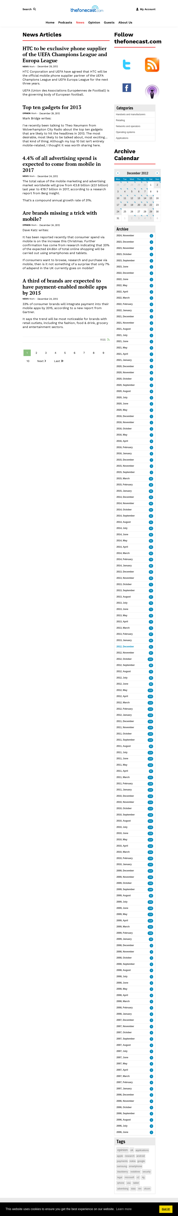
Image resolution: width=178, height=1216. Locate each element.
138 (150, 784)
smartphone (135, 1166)
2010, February (125, 858)
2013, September (126, 590)
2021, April (122, 354)
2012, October (124, 659)
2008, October (124, 957)
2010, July (122, 827)
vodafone (135, 1171)
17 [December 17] (118, 205)
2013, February (125, 634)
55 (151, 547)
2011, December (125, 721)
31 (151, 522)
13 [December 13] (139, 198)
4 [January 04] (145, 218)
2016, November (125, 422)
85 (151, 566)
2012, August (124, 671)
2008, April (122, 995)
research (130, 1155)
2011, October (124, 733)
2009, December (125, 870)
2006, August (124, 1119)
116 (150, 790)
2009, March (123, 926)
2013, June (122, 609)
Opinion (94, 22)
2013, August (124, 596)
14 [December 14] (145, 198)
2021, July (122, 335)
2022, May (122, 285)
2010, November (125, 802)
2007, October (124, 1032)
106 (150, 722)
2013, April (122, 621)
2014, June (122, 534)
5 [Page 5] (65, 352)
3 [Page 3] (46, 352)
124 (150, 753)
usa (128, 1183)
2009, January (124, 939)
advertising (122, 1188)
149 (150, 883)
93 (151, 896)
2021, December (125, 316)
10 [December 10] (118, 198)
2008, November (125, 951)
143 (150, 865)
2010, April (122, 845)
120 (150, 759)
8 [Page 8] (94, 352)
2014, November (125, 503)
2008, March (123, 1001)
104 (150, 852)
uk (131, 1150)
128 (150, 833)
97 (151, 634)
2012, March (123, 702)
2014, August (124, 522)
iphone (120, 1183)
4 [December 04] (124, 191)
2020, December (125, 366)
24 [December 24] (118, 211)
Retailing (120, 120)
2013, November (125, 578)
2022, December (125, 273)
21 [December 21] (145, 205)
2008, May (122, 989)
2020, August (124, 391)
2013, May (122, 615)
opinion (122, 1150)
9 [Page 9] (103, 352)
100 (150, 696)
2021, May (122, 347)
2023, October (124, 254)
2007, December (125, 1020)
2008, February (125, 1007)
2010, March (123, 852)
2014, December (125, 497)
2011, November (125, 727)
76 (151, 591)
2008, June (122, 982)
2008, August (124, 970)
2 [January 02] (132, 218)
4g (143, 1177)
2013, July (122, 603)
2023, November (125, 248)
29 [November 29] (139, 185)
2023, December (125, 241)
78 (151, 560)
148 (150, 890)
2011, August (124, 746)
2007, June (122, 1057)
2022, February (125, 304)
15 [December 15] (151, 198)
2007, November (125, 1026)
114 (150, 840)
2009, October (124, 883)
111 (150, 821)
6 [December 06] (139, 191)
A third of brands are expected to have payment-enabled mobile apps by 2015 (65, 287)
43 (151, 528)
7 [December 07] (145, 191)
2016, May (122, 434)
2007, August (124, 1045)
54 (151, 510)
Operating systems (125, 132)
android (140, 1155)
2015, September (126, 472)
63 (151, 553)
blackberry (122, 1171)
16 (151, 479)
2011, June (122, 758)
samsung (122, 1166)
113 (150, 709)
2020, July (122, 397)
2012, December (125, 646)
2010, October (124, 808)
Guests (109, 22)
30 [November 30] (145, 185)
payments (122, 1161)
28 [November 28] (131, 185)
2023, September (126, 260)
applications (142, 1150)
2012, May (122, 690)
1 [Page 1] (27, 352)
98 (151, 665)
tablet (136, 1183)
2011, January (124, 789)
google (141, 1161)
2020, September (126, 385)
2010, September (126, 814)
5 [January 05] (150, 218)
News (80, 22)
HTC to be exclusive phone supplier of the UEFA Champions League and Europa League (65, 54)
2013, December (125, 571)
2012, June (122, 683)
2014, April (122, 547)
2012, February (125, 709)
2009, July (122, 901)
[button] (30, 9)
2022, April (122, 291)
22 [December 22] (151, 205)
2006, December (125, 1094)
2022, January (124, 310)
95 (151, 641)
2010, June (122, 833)
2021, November (125, 322)
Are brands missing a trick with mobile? (60, 216)
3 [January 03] (139, 218)
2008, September (126, 964)
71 (151, 585)
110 (150, 703)
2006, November (125, 1101)
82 (151, 771)
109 (150, 728)
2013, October (124, 584)
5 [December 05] (132, 191)
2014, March (123, 553)
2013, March (123, 628)
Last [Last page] (57, 361)
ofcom (147, 1188)
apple (120, 1155)
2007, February (125, 1082)
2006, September (126, 1113)
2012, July (122, 677)
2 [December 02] (157, 185)
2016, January (124, 453)
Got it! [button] (166, 1209)
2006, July (122, 1126)
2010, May (122, 839)
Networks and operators (128, 126)
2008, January (124, 1014)
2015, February (125, 484)
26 (151, 491)
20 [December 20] (139, 205)
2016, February (125, 447)
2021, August (124, 329)
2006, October (124, 1107)
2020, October (124, 378)
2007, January (124, 1088)
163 (150, 927)
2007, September (126, 1038)
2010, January (124, 864)
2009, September (126, 889)
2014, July (122, 528)
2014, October (124, 509)
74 (151, 622)
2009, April (122, 920)
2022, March (123, 297)
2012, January (124, 715)
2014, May (122, 540)
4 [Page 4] (55, 352)
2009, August (124, 895)
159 (150, 902)
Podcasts (65, 22)
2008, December (125, 945)
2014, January (124, 565)
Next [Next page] (40, 361)
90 (151, 746)
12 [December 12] (131, 198)
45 (151, 504)
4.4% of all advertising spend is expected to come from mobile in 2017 (62, 164)
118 (150, 796)
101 (150, 777)
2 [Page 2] (36, 352)
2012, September (126, 665)
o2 (138, 1177)
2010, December (125, 796)
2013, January (124, 640)
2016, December (125, 416)
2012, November (125, 652)
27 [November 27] (125, 185)
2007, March (123, 1076)
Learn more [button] (124, 1209)
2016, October (124, 428)
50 (151, 535)
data (133, 1188)
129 (150, 715)
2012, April (122, 696)
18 (151, 485)
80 (151, 684)
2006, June (122, 1132)
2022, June (122, 279)
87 (151, 653)
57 (151, 597)
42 (151, 516)
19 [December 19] (131, 205)
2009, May (122, 914)
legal (119, 1177)
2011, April (122, 771)
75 (151, 603)
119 (150, 740)
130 (150, 734)
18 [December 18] (125, 205)
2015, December (125, 459)
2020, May (122, 410)
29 (151, 939)
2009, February (125, 933)
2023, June (122, 266)
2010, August (124, 820)
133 (150, 690)
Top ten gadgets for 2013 (52, 107)
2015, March (123, 478)
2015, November (125, 466)
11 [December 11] (125, 198)
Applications (122, 138)
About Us (125, 22)
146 (150, 877)
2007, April (122, 1070)
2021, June (122, 341)
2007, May (122, 1063)
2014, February (125, 559)
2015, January (124, 491)
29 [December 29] (151, 211)
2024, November (125, 235)
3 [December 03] (118, 191)
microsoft (129, 1177)
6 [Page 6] (74, 352)
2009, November (125, 877)
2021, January (124, 360)
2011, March (123, 777)
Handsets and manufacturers (130, 114)
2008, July (122, 976)
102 (150, 659)
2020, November (125, 372)
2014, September (126, 515)
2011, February (125, 783)
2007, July (122, 1051)
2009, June (122, 908)
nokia (132, 1161)
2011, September (126, 739)
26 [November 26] (118, 185)
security (146, 1171)
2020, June (122, 403)
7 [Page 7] (84, 352)
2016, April (122, 441)
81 (151, 647)
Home (50, 22)
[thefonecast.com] (86, 9)
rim (139, 1188)
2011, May (122, 764)
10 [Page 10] (28, 361)
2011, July (122, 752)
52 (151, 541)
